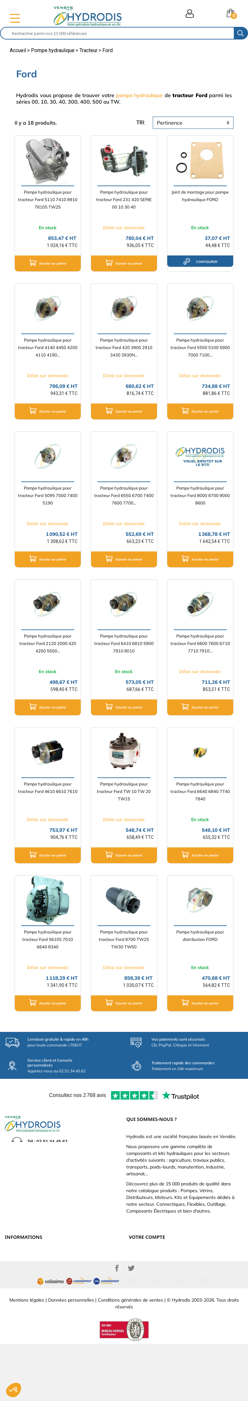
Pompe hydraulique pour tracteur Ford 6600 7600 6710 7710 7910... (200, 643)
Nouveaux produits (23, 1290)
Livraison (13, 1254)
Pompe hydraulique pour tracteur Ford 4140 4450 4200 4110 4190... (48, 347)
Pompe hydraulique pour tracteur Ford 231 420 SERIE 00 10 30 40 (124, 199)
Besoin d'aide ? (19, 1304)
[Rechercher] (117, 33)
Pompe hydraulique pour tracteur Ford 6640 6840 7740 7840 (200, 791)
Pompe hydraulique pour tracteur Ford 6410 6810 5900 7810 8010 (124, 643)
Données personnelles (71, 1357)
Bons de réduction (146, 1290)
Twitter (131, 1325)
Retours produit (144, 1261)
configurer (200, 261)
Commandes (141, 1268)
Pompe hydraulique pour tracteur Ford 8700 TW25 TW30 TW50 (124, 939)
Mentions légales (26, 1357)
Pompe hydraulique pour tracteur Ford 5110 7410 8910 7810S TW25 (48, 199)
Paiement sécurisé (22, 1261)
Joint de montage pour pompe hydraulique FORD (200, 195)
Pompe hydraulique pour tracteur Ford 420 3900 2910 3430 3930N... (124, 347)
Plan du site (16, 1297)
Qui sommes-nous (22, 1276)
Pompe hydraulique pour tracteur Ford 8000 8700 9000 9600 (200, 495)
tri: (140, 122)
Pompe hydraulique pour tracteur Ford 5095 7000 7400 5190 (48, 495)
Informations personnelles (153, 1254)
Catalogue (15, 1268)
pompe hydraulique (139, 95)
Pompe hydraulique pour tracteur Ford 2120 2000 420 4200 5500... (47, 643)
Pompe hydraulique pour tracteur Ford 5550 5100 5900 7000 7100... (200, 347)
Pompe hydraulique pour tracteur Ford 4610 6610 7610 (48, 787)
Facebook (116, 1325)
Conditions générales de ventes (130, 1357)
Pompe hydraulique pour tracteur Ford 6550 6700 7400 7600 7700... (124, 495)
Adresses (138, 1283)
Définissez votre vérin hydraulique (38, 1283)
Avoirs (135, 1276)
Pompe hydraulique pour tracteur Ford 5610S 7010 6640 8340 (47, 939)
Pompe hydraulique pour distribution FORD (200, 935)
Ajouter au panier (47, 262)
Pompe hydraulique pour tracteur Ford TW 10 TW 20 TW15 (124, 791)
